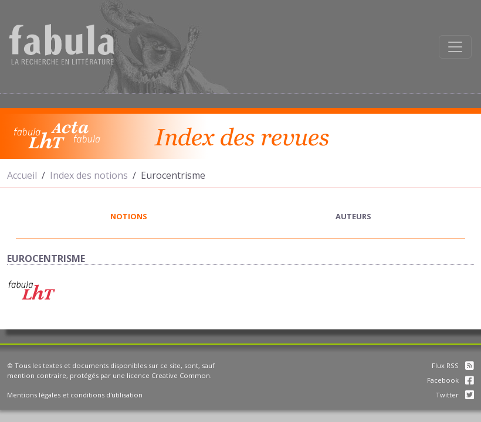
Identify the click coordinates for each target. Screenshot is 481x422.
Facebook (450, 380)
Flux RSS (453, 365)
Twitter (455, 394)
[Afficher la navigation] (455, 47)
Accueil (22, 175)
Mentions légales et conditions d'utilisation (75, 394)
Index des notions (89, 175)
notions (128, 216)
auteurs (353, 216)
